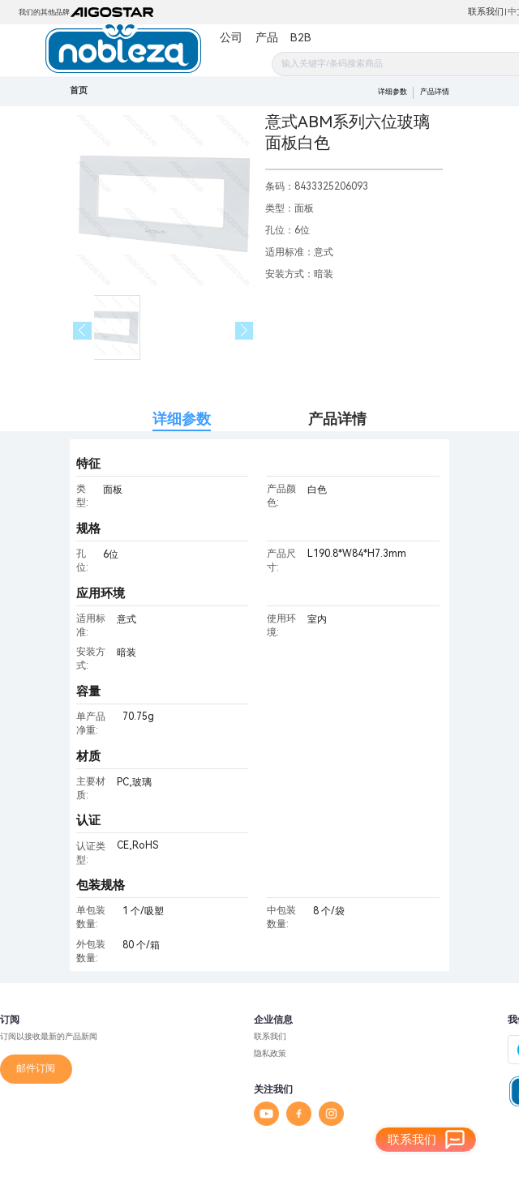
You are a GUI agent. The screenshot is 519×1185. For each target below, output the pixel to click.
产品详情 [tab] (337, 418)
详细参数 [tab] (181, 418)
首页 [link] (79, 90)
